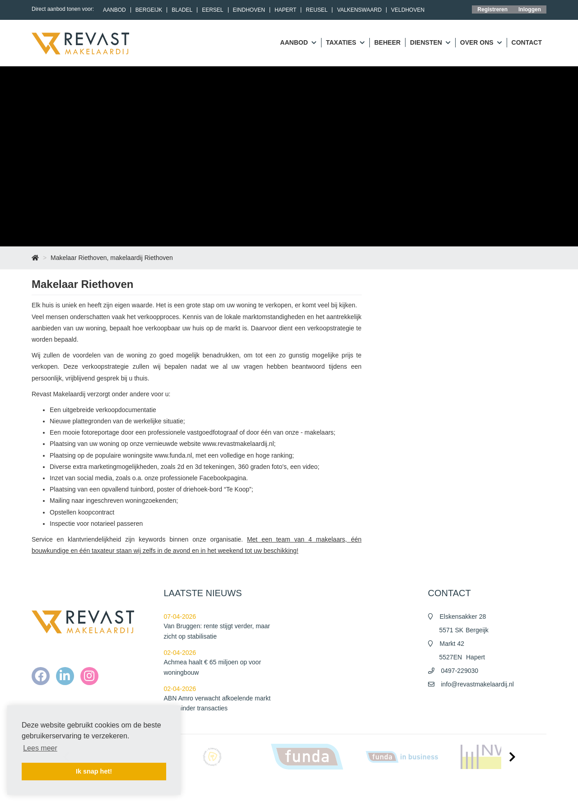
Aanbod (114, 10)
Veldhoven (407, 10)
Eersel (212, 10)
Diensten (430, 42)
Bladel (182, 10)
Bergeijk (148, 10)
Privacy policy (452, 788)
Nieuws (352, 788)
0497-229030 (460, 670)
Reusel (316, 10)
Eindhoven (249, 10)
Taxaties (345, 42)
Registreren (492, 9)
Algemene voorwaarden (398, 788)
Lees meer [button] (40, 748)
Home (327, 788)
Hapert (285, 10)
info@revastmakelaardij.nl (477, 684)
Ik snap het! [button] (94, 771)
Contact (527, 42)
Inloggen (529, 9)
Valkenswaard (359, 10)
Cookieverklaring (498, 788)
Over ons (481, 42)
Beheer (387, 42)
